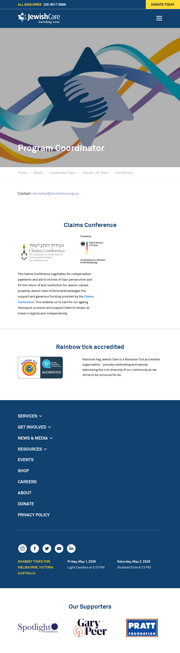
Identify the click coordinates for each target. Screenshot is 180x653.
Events (26, 459)
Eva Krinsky (124, 172)
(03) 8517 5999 (42, 4)
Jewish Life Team (95, 172)
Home (22, 172)
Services (27, 415)
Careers (27, 481)
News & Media (33, 437)
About (38, 172)
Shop (23, 470)
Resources (30, 449)
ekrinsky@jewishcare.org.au (56, 193)
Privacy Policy (34, 514)
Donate (26, 503)
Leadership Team (62, 172)
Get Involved (32, 426)
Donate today (163, 4)
